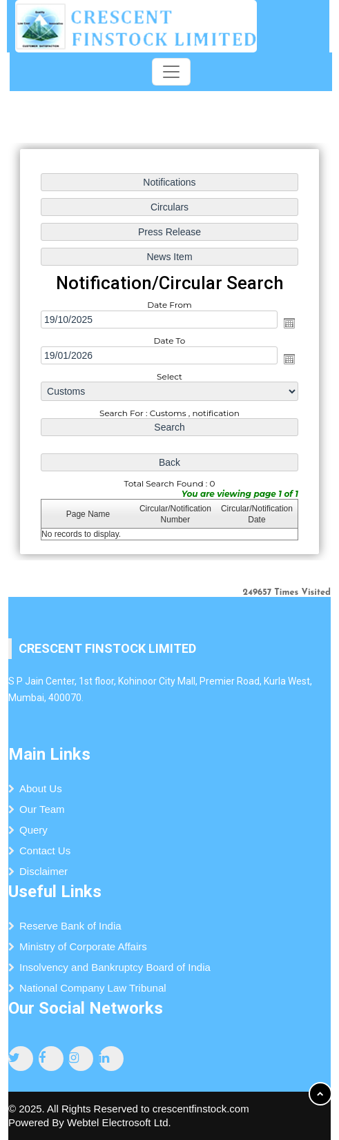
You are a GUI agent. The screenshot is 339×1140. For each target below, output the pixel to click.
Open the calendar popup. (288, 323)
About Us (40, 788)
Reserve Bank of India (70, 926)
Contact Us (44, 850)
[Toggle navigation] (171, 72)
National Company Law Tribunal (92, 988)
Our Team (42, 809)
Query (33, 830)
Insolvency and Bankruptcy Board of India (115, 967)
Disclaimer (43, 871)
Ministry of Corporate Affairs (83, 946)
